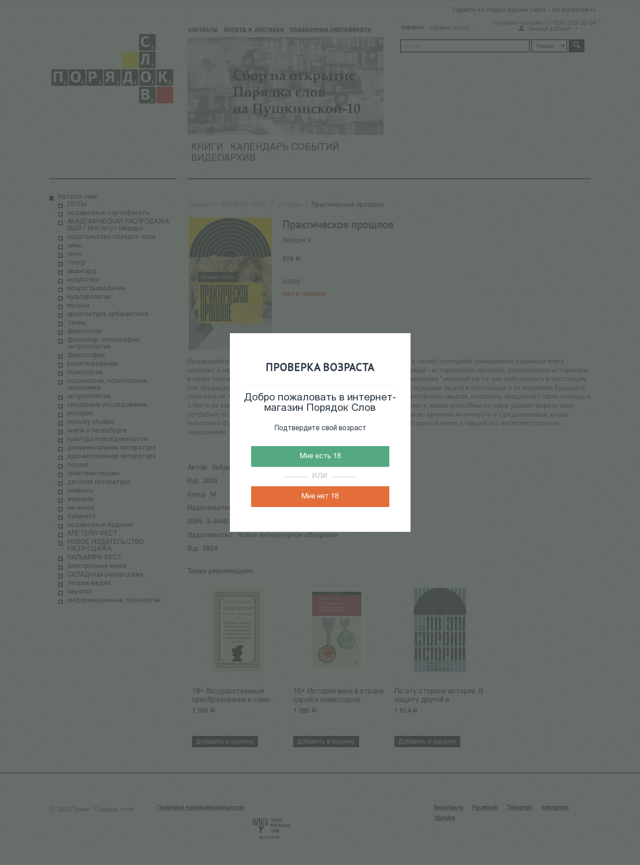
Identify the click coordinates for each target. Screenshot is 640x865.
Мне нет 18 (320, 496)
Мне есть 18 (320, 456)
